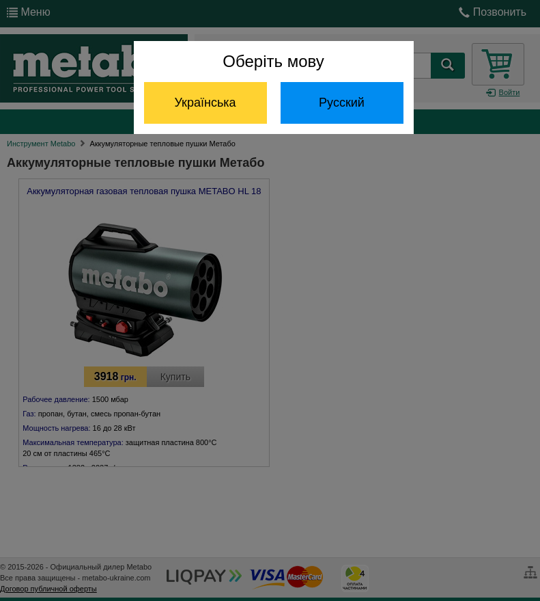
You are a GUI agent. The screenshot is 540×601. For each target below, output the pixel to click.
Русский (342, 102)
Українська (205, 102)
